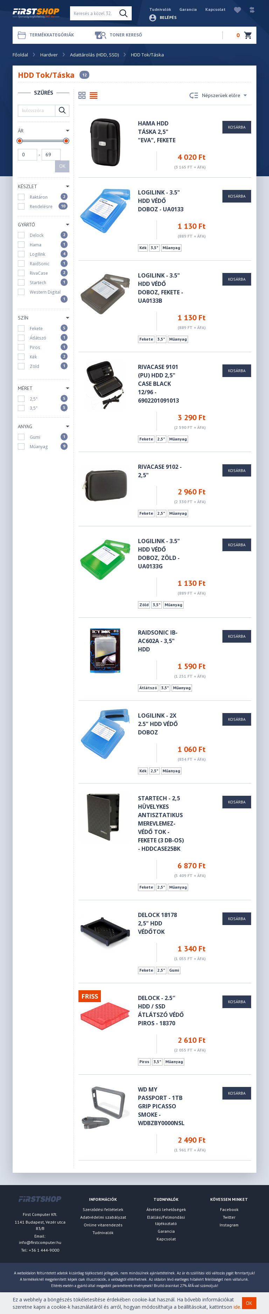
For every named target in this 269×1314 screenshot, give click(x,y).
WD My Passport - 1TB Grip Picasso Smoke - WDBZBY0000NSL (161, 1106)
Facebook (229, 1209)
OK (62, 166)
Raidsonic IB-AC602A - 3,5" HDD (158, 641)
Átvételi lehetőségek (166, 1209)
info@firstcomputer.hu (40, 1242)
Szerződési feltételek (103, 1209)
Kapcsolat (215, 9)
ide (237, 1306)
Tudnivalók (160, 9)
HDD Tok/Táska (147, 55)
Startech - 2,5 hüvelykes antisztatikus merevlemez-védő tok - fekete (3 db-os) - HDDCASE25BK (161, 823)
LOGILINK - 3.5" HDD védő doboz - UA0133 (161, 201)
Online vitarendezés (103, 1224)
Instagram (229, 1224)
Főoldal (20, 55)
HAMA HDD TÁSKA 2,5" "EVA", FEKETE (156, 131)
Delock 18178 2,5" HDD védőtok (157, 923)
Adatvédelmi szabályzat (103, 1217)
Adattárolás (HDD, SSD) (94, 55)
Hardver (49, 55)
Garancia (188, 9)
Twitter (229, 1217)
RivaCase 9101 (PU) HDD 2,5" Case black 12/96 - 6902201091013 (158, 383)
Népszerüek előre (218, 95)
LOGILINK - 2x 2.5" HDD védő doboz (158, 724)
